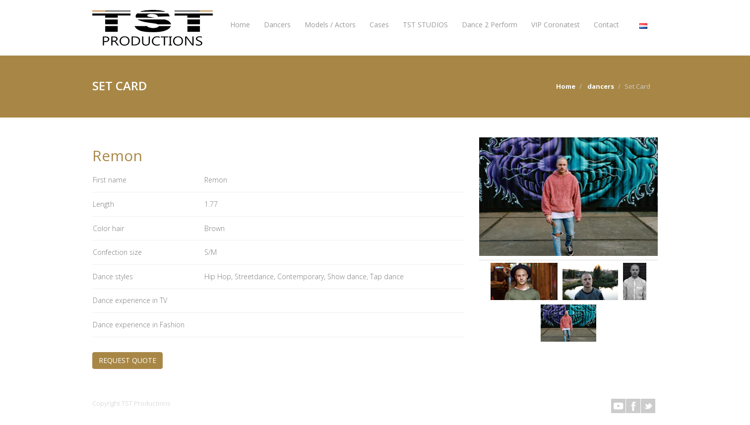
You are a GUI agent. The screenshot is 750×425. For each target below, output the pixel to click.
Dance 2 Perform (489, 24)
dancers (600, 86)
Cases (379, 24)
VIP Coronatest (555, 24)
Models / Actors (330, 24)
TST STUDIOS (425, 24)
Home (240, 24)
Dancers (277, 24)
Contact (606, 24)
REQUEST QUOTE (127, 360)
